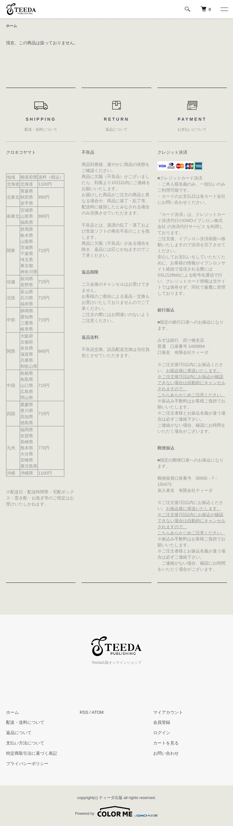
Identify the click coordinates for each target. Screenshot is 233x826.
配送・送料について (25, 722)
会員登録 (161, 722)
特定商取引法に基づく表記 (31, 753)
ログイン (161, 732)
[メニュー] (224, 9)
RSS (84, 712)
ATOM (97, 712)
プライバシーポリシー (27, 763)
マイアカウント (168, 712)
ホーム (11, 26)
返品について (19, 732)
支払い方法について (25, 742)
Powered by (116, 811)
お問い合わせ (166, 753)
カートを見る (166, 742)
